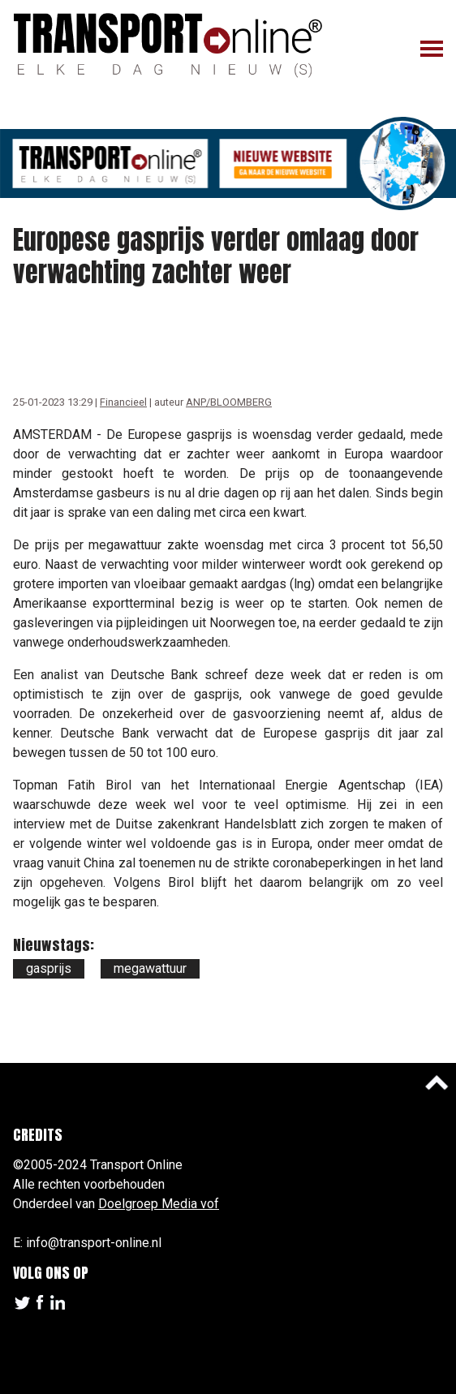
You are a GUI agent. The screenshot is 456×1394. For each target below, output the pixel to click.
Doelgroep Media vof (158, 1203)
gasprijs (48, 968)
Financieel (123, 402)
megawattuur (150, 968)
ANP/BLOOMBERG (229, 402)
